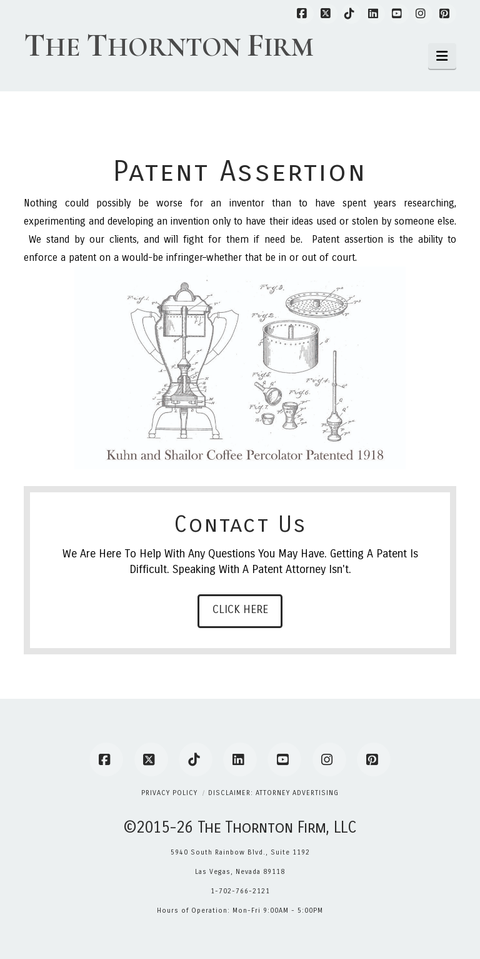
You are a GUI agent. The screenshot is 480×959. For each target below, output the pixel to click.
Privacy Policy (169, 793)
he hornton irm (169, 45)
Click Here (240, 609)
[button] (442, 56)
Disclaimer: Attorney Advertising (273, 793)
